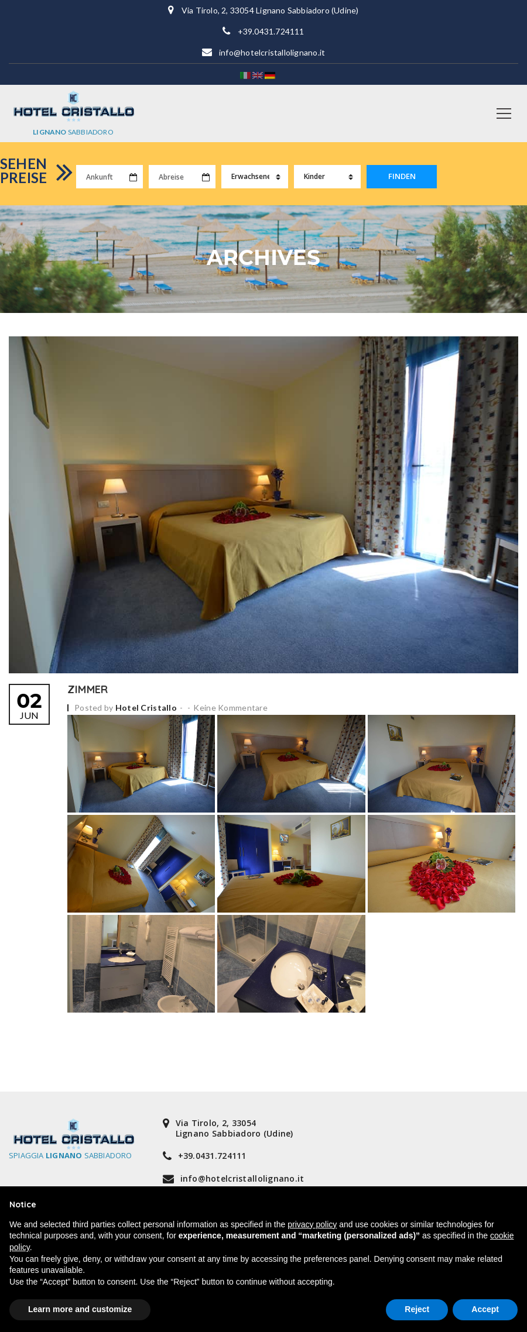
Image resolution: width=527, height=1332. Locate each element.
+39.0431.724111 (271, 31)
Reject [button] (417, 1309)
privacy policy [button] (312, 1224)
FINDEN (402, 176)
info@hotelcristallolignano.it (272, 52)
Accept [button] (485, 1309)
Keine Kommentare (230, 702)
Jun (29, 700)
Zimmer (87, 684)
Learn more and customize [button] (80, 1309)
